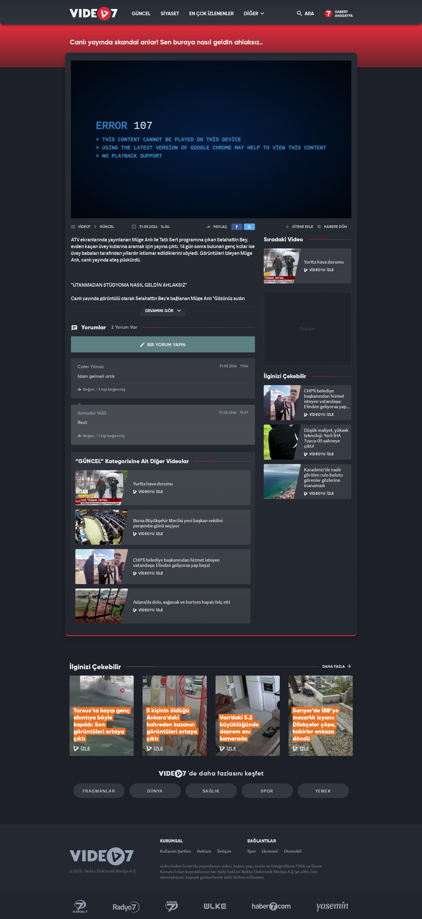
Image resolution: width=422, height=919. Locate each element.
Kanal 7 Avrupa (171, 906)
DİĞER (254, 13)
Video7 (84, 227)
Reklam (204, 851)
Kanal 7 (80, 906)
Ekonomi (270, 851)
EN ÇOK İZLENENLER (211, 13)
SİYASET (170, 13)
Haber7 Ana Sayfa (338, 14)
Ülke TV (215, 906)
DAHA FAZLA (336, 666)
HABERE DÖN (332, 227)
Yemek (323, 791)
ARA (305, 13)
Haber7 (271, 906)
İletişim (224, 851)
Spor (267, 791)
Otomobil (292, 851)
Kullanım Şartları (175, 851)
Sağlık (211, 791)
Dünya (155, 791)
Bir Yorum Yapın (162, 345)
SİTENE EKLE (299, 227)
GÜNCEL (141, 13)
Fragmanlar (99, 791)
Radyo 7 (126, 906)
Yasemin (333, 906)
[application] (211, 139)
